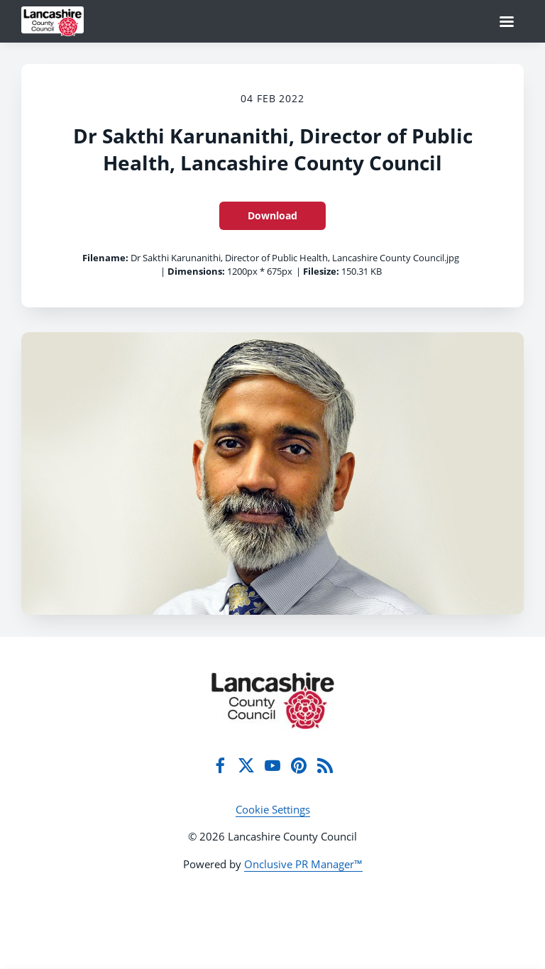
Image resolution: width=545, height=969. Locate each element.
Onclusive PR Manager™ (303, 864)
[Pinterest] (299, 765)
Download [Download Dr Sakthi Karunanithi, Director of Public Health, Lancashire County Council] (272, 215)
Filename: (105, 257)
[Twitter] (246, 765)
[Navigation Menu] (507, 21)
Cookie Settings (273, 809)
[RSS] (325, 765)
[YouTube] (272, 765)
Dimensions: (196, 271)
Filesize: (321, 271)
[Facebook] (220, 765)
